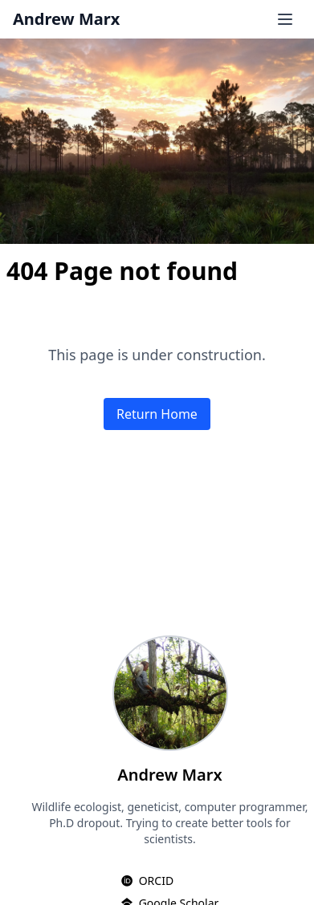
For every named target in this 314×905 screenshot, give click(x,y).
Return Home (157, 414)
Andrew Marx (66, 19)
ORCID (156, 880)
